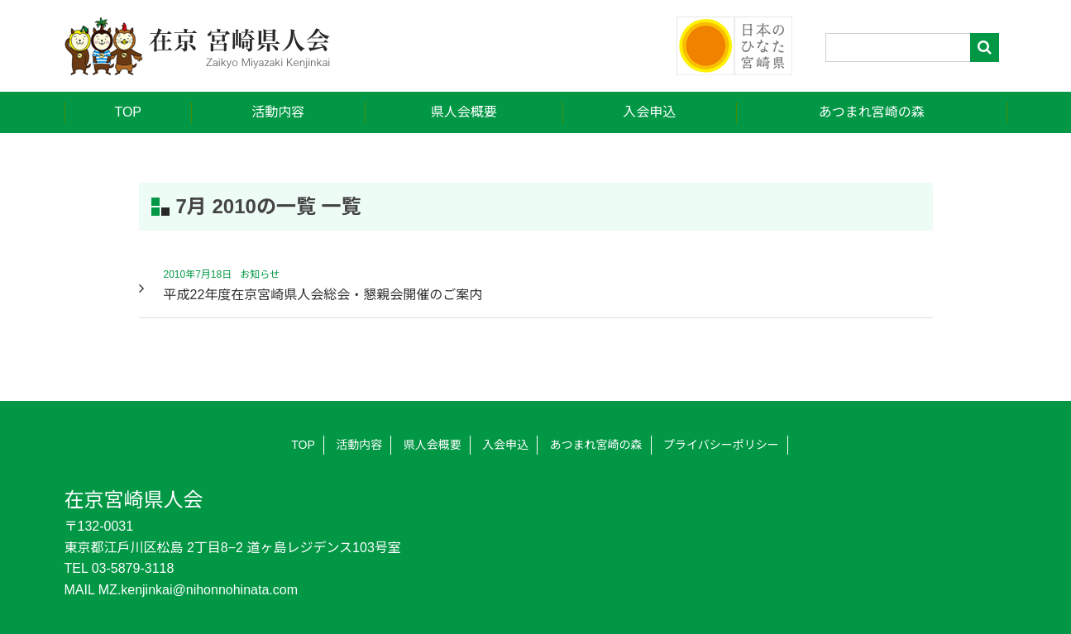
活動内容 (277, 112)
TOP (127, 112)
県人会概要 (464, 112)
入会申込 (649, 112)
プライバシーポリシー (721, 444)
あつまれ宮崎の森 (872, 112)
